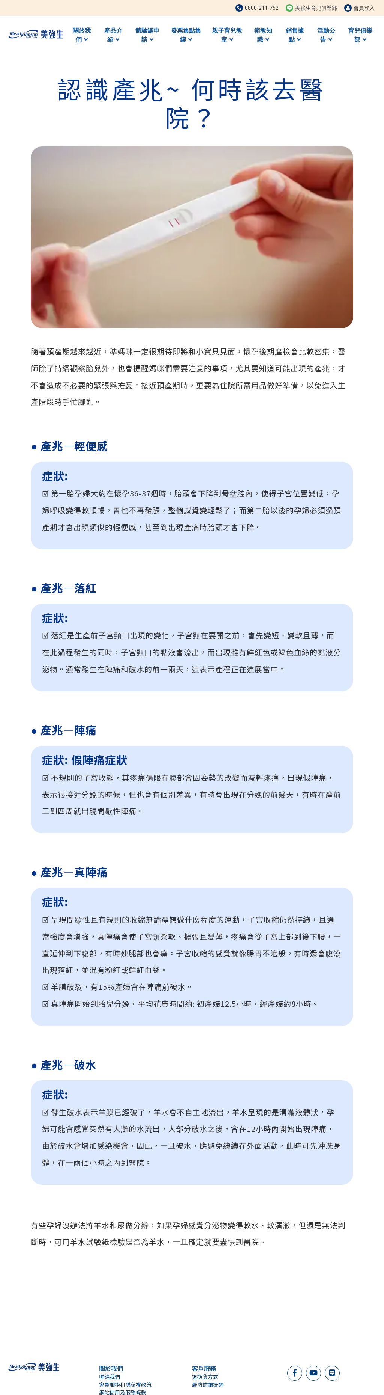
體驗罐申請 (147, 35)
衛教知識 (263, 35)
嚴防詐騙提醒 (208, 1384)
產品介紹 (113, 35)
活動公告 (326, 35)
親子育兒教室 (227, 35)
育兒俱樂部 (360, 35)
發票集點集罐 (186, 35)
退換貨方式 (205, 1376)
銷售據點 (295, 35)
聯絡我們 (109, 1376)
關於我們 (82, 35)
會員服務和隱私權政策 (125, 1384)
